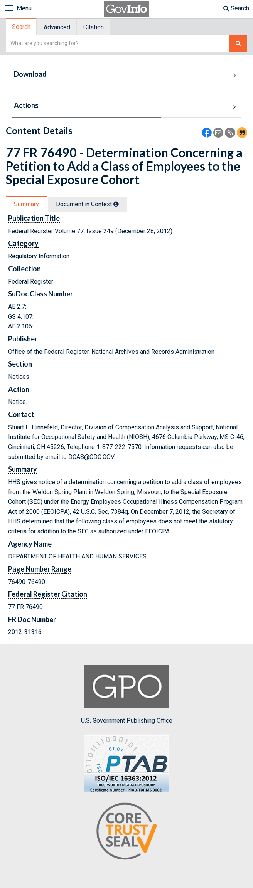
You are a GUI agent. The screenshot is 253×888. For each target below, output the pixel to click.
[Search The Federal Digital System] (238, 43)
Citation (93, 27)
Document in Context (87, 204)
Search (236, 8)
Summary (26, 204)
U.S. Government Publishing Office (126, 694)
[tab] (21, 27)
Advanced (57, 27)
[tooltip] (116, 204)
